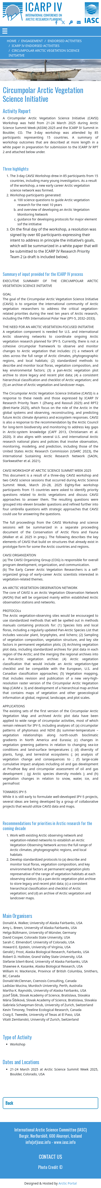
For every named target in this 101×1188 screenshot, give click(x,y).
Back (9, 1103)
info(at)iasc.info (38, 1142)
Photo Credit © (50, 1167)
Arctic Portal (67, 1183)
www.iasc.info (65, 1142)
